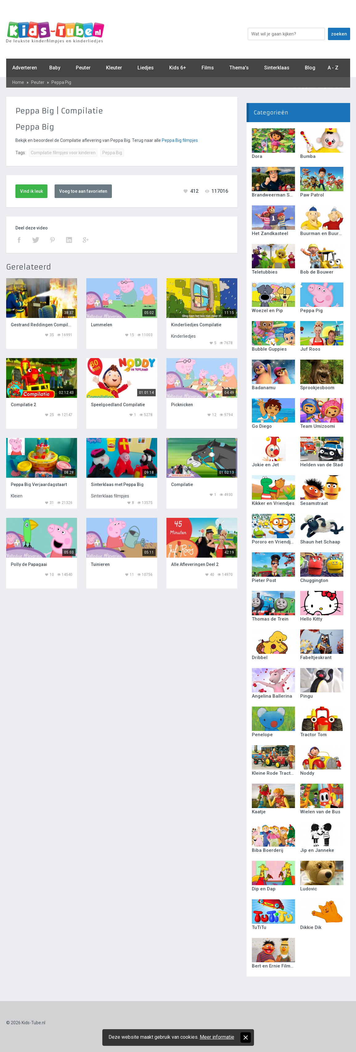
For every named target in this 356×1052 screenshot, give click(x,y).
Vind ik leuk (31, 191)
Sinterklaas (276, 68)
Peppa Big (112, 152)
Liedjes (145, 68)
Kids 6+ (177, 68)
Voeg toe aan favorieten (83, 191)
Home (18, 82)
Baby (54, 68)
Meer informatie (217, 1037)
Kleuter (114, 68)
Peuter (83, 68)
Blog (310, 68)
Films (208, 68)
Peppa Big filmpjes (180, 140)
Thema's (239, 68)
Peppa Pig (61, 82)
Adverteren (24, 68)
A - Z (333, 68)
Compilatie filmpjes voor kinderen (63, 152)
